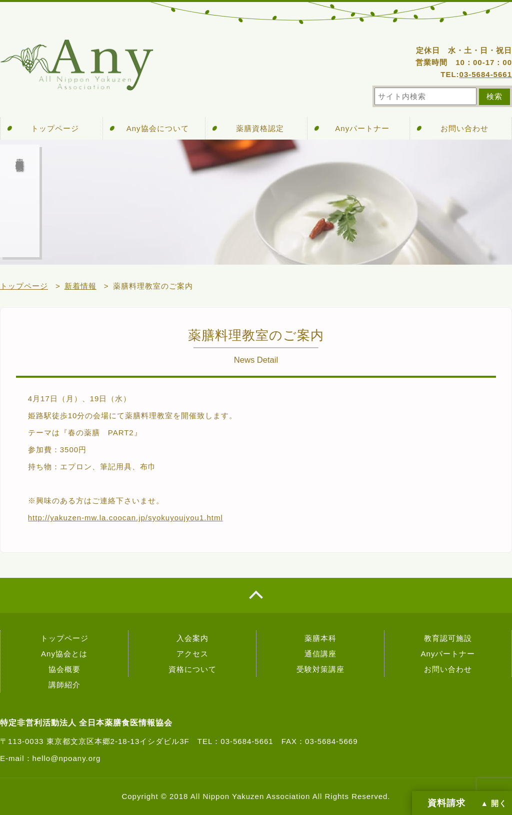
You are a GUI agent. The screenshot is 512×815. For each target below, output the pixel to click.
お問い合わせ (464, 128)
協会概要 (64, 669)
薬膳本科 (320, 638)
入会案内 (192, 638)
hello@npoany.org (66, 758)
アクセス (192, 653)
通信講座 (320, 653)
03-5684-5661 (486, 74)
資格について (192, 669)
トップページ (55, 128)
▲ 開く (494, 803)
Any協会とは (64, 653)
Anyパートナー (362, 128)
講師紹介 (64, 684)
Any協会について (157, 128)
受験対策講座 (320, 669)
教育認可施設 (448, 638)
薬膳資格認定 (260, 128)
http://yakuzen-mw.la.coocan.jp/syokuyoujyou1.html (125, 517)
